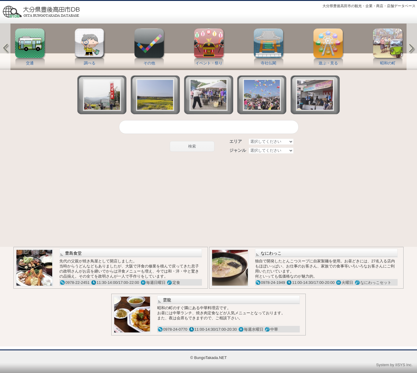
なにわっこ (271, 253)
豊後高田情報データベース (41, 12)
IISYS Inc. (404, 365)
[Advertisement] (208, 200)
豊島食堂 (73, 253)
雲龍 (167, 300)
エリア (235, 141)
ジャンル (237, 150)
